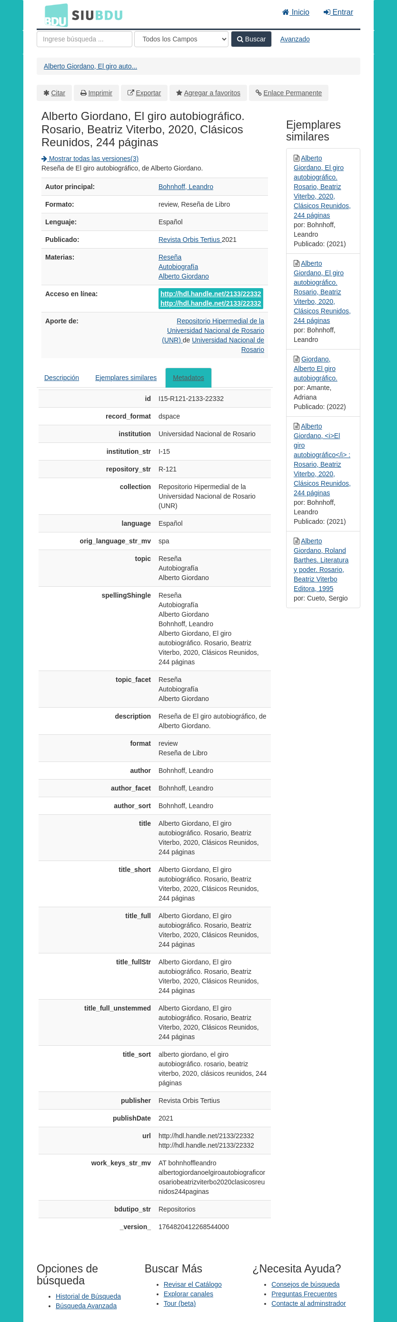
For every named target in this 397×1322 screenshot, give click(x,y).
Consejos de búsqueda (305, 1284)
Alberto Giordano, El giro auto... (90, 66)
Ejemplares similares (126, 377)
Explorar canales (188, 1294)
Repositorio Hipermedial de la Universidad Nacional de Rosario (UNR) (213, 330)
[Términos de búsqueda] (84, 39)
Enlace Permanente (292, 93)
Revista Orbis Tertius (190, 239)
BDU (53, 15)
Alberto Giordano (184, 276)
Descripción (61, 377)
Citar (58, 93)
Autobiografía (178, 266)
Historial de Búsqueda (88, 1296)
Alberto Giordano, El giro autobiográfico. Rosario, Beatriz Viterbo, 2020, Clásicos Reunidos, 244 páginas (322, 186)
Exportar (148, 93)
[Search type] (181, 39)
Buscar (251, 39)
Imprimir (100, 93)
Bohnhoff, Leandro (186, 186)
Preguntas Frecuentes (304, 1294)
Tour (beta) (180, 1303)
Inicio (295, 12)
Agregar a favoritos (212, 93)
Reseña (170, 257)
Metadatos (188, 377)
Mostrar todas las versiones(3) (90, 158)
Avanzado (295, 39)
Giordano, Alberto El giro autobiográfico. (315, 368)
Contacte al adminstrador (308, 1303)
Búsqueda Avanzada (86, 1306)
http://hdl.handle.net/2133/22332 (210, 294)
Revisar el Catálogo (193, 1284)
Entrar (338, 12)
